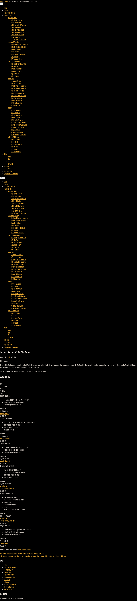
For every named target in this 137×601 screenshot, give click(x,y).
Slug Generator (15, 130)
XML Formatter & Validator (18, 39)
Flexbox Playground (16, 69)
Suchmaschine (8, 171)
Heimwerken (13, 554)
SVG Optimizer (15, 76)
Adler (5, 565)
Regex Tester (14, 147)
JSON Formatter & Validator (18, 25)
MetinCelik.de (4, 1)
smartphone (30, 554)
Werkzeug (40, 554)
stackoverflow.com (9, 587)
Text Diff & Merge (16, 152)
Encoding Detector (16, 49)
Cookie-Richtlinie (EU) (10, 13)
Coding (9, 156)
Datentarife (3, 554)
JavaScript (10, 164)
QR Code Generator (16, 103)
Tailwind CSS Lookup (17, 37)
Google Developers (9, 575)
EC (8, 161)
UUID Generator (15, 105)
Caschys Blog (7, 572)
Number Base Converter (17, 127)
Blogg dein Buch (8, 570)
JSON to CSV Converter (17, 32)
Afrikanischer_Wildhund (10, 567)
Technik (36, 554)
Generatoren (11, 78)
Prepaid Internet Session (24, 550)
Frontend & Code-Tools (14, 61)
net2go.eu (6, 582)
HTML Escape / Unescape (18, 54)
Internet (20, 554)
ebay (9, 159)
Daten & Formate (12, 18)
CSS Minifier (14, 66)
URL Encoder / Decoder (17, 59)
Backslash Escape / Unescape (19, 44)
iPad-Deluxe (7, 580)
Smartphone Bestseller (10, 584)
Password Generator (17, 100)
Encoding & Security (13, 42)
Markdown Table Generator (18, 96)
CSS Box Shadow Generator (18, 88)
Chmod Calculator (16, 110)
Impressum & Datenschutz (11, 174)
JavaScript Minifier (16, 71)
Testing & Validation (13, 137)
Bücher (6, 10)
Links (5, 154)
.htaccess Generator (17, 81)
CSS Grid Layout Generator (18, 64)
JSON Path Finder (16, 27)
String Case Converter (17, 132)
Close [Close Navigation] (2, 178)
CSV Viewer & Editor (16, 20)
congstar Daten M (5, 461)
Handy (8, 357)
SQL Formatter (15, 74)
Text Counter (14, 149)
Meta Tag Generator (16, 98)
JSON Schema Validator (17, 30)
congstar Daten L (4, 414)
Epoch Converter (15, 117)
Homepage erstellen (9, 577)
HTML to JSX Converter (17, 120)
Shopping (6, 166)
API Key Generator (16, 83)
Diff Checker (14, 142)
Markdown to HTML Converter (19, 125)
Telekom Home (8, 589)
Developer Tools (8, 15)
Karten (24, 554)
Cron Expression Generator (18, 86)
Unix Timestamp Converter (18, 134)
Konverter (10, 108)
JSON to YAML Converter (17, 35)
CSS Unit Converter (16, 115)
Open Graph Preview (16, 144)
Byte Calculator (15, 139)
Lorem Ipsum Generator (17, 93)
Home (5, 8)
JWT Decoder (14, 57)
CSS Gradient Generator (17, 91)
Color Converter (15, 113)
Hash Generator (15, 52)
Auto (9, 169)
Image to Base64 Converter (18, 122)
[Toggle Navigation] (1, 3)
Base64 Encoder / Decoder (18, 47)
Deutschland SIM (4, 438)
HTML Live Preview (16, 22)
